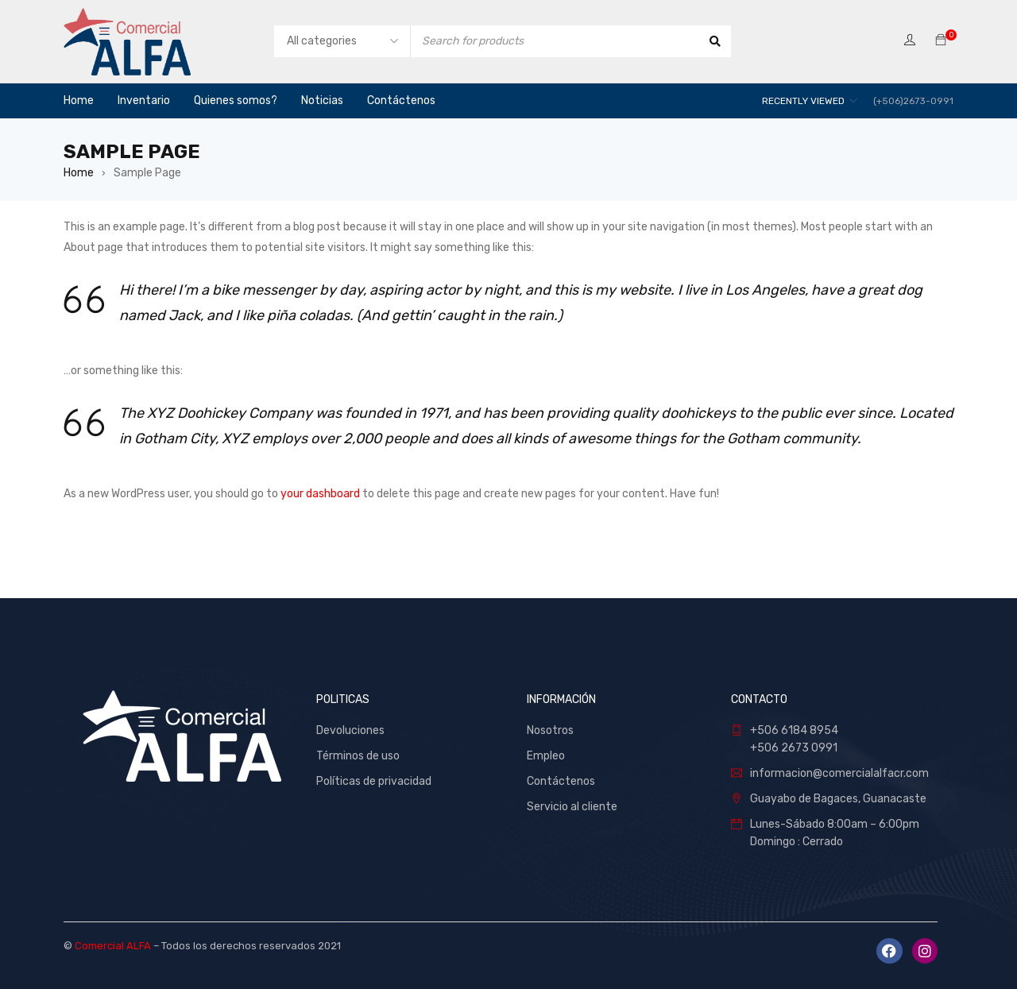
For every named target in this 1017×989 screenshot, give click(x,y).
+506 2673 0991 (793, 748)
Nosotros (550, 730)
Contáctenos (562, 781)
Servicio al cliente (572, 806)
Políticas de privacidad (373, 781)
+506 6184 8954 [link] (794, 730)
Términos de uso (358, 756)
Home (79, 173)
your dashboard (320, 493)
